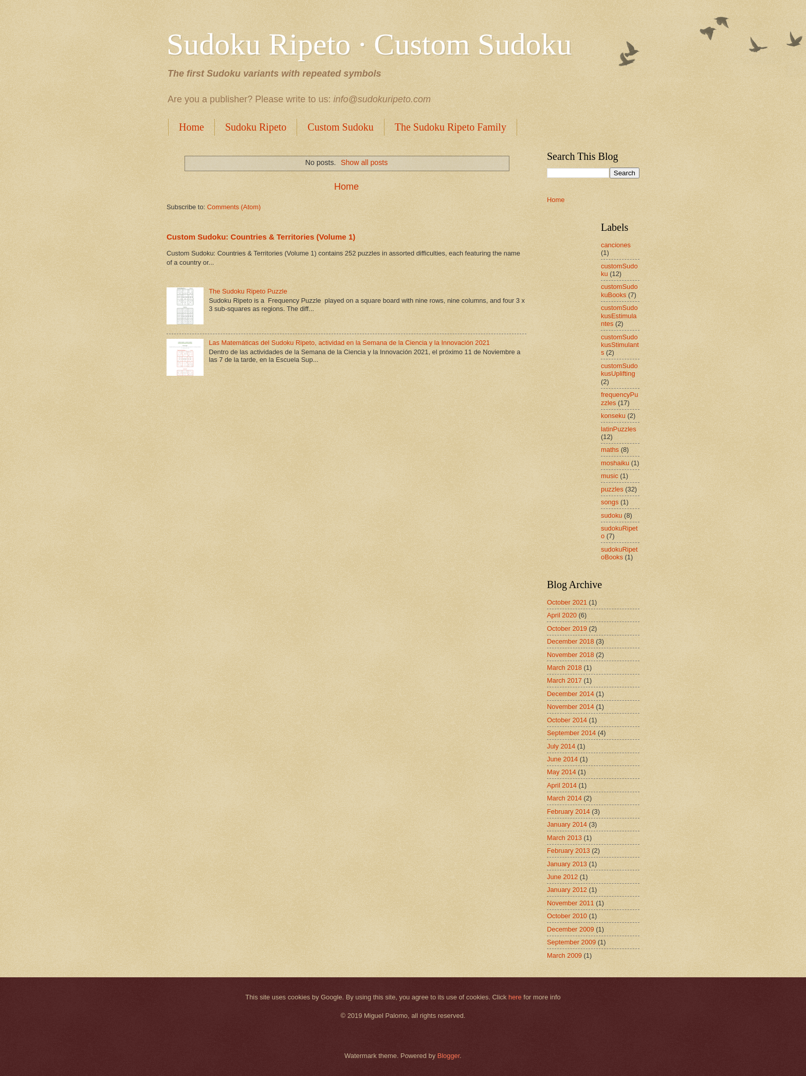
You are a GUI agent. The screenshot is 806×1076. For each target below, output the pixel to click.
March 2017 (564, 680)
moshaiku (615, 463)
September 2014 (571, 733)
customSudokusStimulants (620, 345)
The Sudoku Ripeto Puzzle (248, 291)
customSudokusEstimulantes (619, 315)
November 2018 (570, 655)
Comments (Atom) (234, 207)
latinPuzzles (618, 429)
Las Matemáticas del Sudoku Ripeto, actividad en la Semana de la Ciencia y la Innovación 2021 (349, 342)
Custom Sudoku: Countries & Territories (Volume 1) (261, 236)
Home (191, 127)
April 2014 (562, 785)
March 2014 (564, 798)
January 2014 (567, 824)
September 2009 (571, 942)
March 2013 (564, 838)
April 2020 (562, 615)
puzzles (612, 489)
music (609, 476)
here (515, 997)
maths (610, 449)
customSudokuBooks (619, 290)
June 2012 (562, 877)
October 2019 (567, 628)
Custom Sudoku (340, 127)
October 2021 (567, 602)
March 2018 (564, 667)
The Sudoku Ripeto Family (450, 127)
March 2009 (564, 955)
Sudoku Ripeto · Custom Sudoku (369, 44)
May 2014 (561, 772)
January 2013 (567, 864)
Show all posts (364, 162)
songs (609, 502)
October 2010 (567, 916)
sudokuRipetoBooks (619, 553)
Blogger (448, 1056)
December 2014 (570, 694)
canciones (616, 245)
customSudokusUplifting (619, 369)
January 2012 (567, 889)
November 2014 (570, 706)
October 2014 (567, 720)
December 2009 (570, 929)
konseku (613, 416)
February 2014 (568, 811)
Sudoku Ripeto (255, 127)
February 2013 (568, 850)
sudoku (611, 515)
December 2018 (570, 641)
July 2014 (561, 746)
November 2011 (570, 903)
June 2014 (562, 759)
